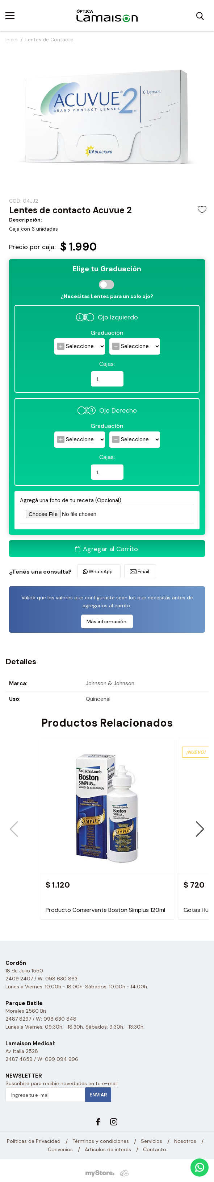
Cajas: (107, 364)
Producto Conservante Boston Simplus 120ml (105, 910)
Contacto (154, 1149)
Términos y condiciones (100, 1141)
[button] (200, 829)
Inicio (11, 39)
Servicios (151, 1141)
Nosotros (185, 1141)
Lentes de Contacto (49, 39)
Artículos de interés (108, 1149)
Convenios (60, 1149)
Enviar (98, 1095)
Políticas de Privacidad (33, 1141)
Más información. (107, 621)
